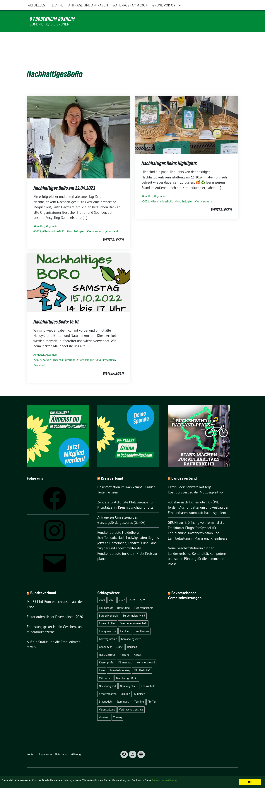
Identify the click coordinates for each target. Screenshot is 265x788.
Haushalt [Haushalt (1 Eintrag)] (132, 639)
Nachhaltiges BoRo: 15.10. (56, 314)
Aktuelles (38, 218)
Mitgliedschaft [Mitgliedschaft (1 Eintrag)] (142, 662)
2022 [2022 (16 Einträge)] (122, 592)
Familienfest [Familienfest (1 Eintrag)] (141, 623)
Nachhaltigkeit (76, 223)
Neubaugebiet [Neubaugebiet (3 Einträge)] (128, 678)
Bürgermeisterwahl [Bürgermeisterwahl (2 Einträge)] (134, 608)
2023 (38, 223)
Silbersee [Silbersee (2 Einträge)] (139, 686)
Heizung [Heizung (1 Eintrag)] (124, 647)
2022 (146, 193)
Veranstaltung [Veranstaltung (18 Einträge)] (107, 701)
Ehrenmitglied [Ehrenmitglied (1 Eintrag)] (107, 615)
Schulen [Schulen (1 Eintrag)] (125, 686)
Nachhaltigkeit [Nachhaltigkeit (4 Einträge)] (107, 678)
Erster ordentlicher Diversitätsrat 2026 (55, 609)
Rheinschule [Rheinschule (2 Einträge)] (148, 678)
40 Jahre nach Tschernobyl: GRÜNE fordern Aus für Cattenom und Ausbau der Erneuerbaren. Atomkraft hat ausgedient (198, 499)
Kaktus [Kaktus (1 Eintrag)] (137, 647)
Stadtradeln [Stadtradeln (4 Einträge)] (105, 694)
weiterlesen (113, 232)
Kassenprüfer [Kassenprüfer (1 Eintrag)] (106, 654)
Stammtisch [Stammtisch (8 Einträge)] (123, 694)
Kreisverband (112, 470)
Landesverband (184, 470)
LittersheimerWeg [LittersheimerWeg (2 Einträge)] (119, 662)
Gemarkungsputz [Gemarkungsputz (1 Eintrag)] (131, 631)
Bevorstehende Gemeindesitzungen (185, 588)
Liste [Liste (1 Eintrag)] (102, 662)
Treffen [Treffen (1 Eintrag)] (152, 694)
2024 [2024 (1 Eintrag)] (142, 592)
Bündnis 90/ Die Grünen (49, 24)
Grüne (47, 352)
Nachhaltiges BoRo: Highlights (169, 156)
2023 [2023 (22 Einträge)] (132, 592)
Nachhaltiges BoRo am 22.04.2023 (64, 180)
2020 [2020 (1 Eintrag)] (102, 592)
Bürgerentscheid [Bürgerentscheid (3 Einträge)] (143, 600)
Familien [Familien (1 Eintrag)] (125, 623)
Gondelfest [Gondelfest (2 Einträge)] (105, 639)
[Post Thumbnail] (78, 129)
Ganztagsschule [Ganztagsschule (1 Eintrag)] (108, 631)
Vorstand (113, 223)
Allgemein (51, 218)
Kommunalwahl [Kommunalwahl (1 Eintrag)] (146, 654)
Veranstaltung (96, 223)
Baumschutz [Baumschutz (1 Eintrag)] (106, 600)
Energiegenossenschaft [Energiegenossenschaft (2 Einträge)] (133, 615)
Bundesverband (43, 585)
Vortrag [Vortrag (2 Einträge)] (117, 709)
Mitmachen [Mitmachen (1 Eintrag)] (105, 670)
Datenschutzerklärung (198, 781)
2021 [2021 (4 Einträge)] (112, 592)
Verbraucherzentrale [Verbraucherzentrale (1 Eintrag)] (131, 701)
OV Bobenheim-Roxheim (52, 19)
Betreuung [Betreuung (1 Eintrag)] (123, 600)
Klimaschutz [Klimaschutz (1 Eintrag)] (125, 654)
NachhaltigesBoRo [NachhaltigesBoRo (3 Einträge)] (126, 670)
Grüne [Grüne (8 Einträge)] (119, 639)
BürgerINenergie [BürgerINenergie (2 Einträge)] (109, 608)
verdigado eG (98, 773)
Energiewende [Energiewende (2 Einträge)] (107, 623)
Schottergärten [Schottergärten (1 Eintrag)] (108, 686)
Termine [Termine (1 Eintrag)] (139, 694)
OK (250, 782)
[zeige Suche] (231, 5)
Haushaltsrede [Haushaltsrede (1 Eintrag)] (107, 647)
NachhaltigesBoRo (54, 223)
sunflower (55, 773)
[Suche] (226, 5)
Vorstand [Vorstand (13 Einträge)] (104, 709)
